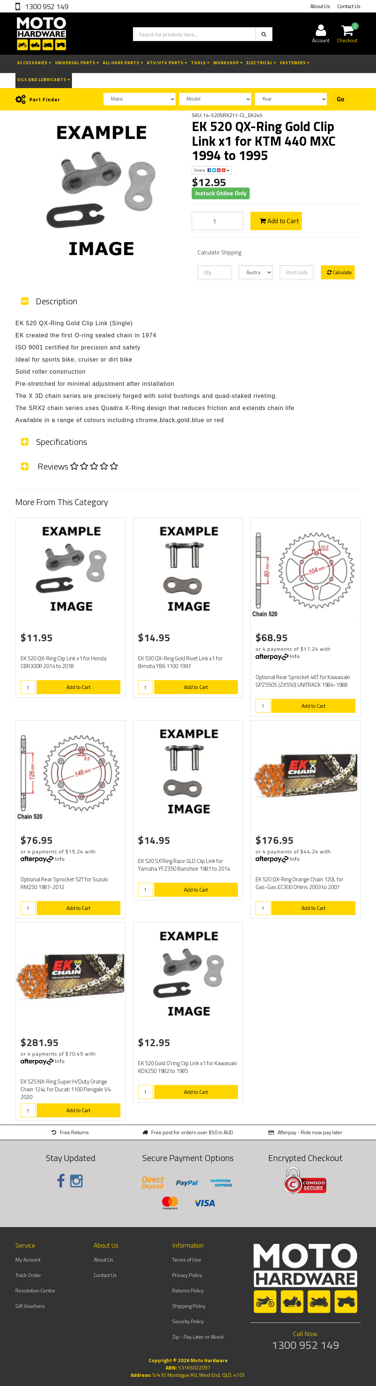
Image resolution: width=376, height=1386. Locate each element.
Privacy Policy (187, 1275)
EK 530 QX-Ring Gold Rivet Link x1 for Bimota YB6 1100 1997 (180, 662)
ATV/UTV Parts (167, 63)
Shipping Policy (189, 1306)
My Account (27, 1259)
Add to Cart (279, 221)
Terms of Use (186, 1259)
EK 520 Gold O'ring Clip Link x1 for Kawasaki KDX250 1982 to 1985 (187, 1067)
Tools (200, 63)
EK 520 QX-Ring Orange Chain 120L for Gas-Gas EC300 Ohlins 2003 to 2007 (299, 883)
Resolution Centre (35, 1290)
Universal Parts (77, 63)
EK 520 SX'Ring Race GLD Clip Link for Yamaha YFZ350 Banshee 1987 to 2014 (184, 865)
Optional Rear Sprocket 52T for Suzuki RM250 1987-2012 (64, 883)
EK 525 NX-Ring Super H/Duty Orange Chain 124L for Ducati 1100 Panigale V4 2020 (66, 1089)
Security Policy (188, 1321)
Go (340, 99)
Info (295, 656)
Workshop (228, 63)
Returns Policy (188, 1290)
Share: (211, 170)
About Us (320, 6)
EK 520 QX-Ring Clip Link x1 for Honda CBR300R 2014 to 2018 (63, 662)
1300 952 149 (46, 6)
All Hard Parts (123, 63)
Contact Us (349, 6)
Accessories (34, 63)
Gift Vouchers (30, 1306)
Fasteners (295, 63)
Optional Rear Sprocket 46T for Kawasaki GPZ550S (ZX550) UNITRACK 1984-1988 (303, 681)
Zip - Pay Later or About (198, 1336)
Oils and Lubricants (43, 80)
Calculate (339, 272)
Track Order (28, 1275)
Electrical (261, 63)
